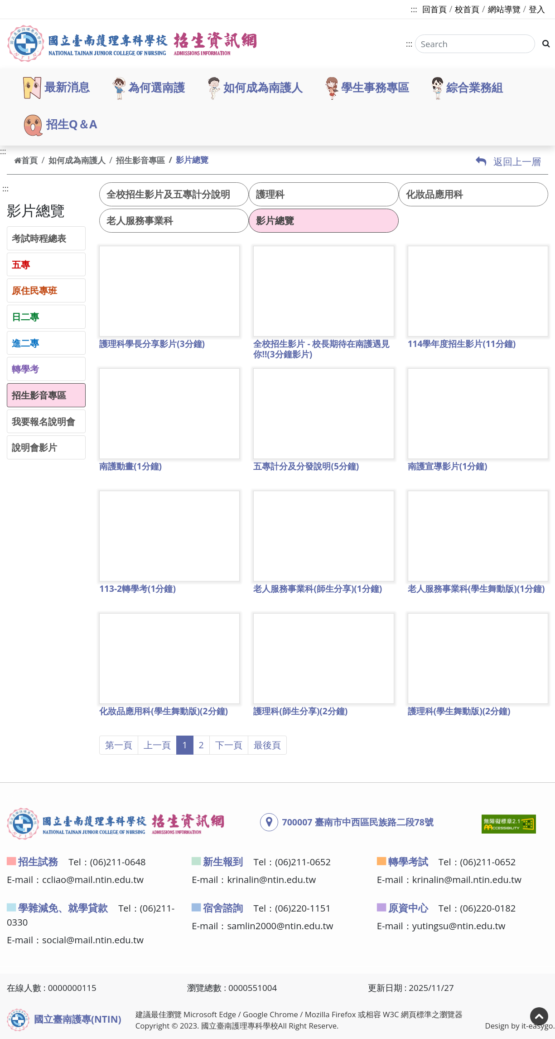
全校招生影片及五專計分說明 (168, 194)
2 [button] (201, 745)
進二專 (25, 343)
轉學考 (25, 368)
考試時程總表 (39, 238)
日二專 (25, 316)
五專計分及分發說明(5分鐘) (306, 466)
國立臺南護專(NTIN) (64, 1020)
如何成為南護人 (77, 160)
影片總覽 (275, 220)
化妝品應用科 (434, 194)
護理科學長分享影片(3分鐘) (152, 344)
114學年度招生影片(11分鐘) (462, 344)
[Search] (475, 43)
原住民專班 (34, 290)
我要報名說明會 (43, 421)
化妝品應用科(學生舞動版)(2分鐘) (163, 711)
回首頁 (434, 9)
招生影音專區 (140, 160)
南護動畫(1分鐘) (130, 466)
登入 (537, 9)
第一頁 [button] (118, 745)
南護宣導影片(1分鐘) (447, 466)
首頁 (26, 160)
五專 (21, 264)
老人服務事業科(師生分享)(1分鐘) (317, 589)
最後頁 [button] (267, 745)
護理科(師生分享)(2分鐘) (300, 711)
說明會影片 (34, 447)
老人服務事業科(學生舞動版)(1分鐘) (476, 589)
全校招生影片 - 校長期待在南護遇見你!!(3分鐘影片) (321, 349)
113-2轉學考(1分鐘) (137, 589)
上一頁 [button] (157, 745)
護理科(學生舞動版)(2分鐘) (459, 711)
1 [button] (184, 745)
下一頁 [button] (228, 745)
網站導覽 (504, 9)
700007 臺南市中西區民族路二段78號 (358, 822)
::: (413, 9)
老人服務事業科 (139, 220)
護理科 (270, 194)
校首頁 (467, 9)
